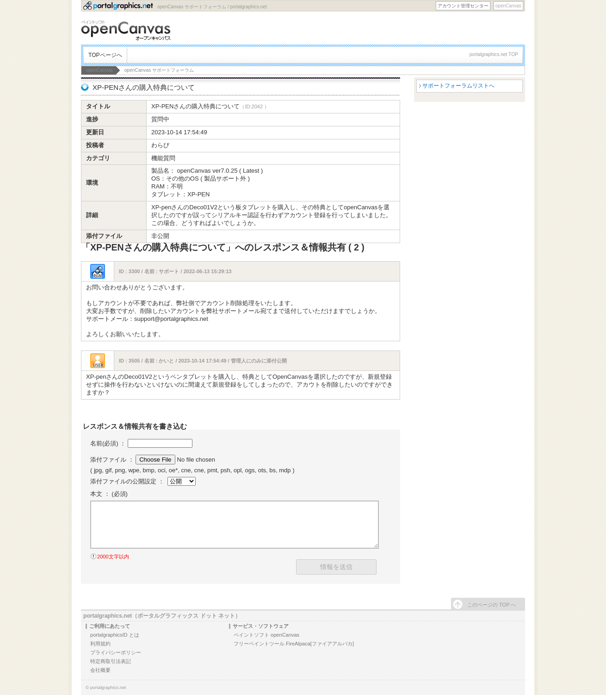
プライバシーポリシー (115, 652)
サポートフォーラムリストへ (458, 85)
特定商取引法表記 (110, 661)
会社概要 (100, 670)
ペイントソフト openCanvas (266, 635)
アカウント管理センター (463, 5)
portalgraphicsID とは (114, 635)
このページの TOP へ (491, 604)
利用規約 (100, 643)
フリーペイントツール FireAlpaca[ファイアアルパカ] (294, 643)
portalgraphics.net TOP (494, 54)
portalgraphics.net (108, 687)
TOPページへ (105, 55)
